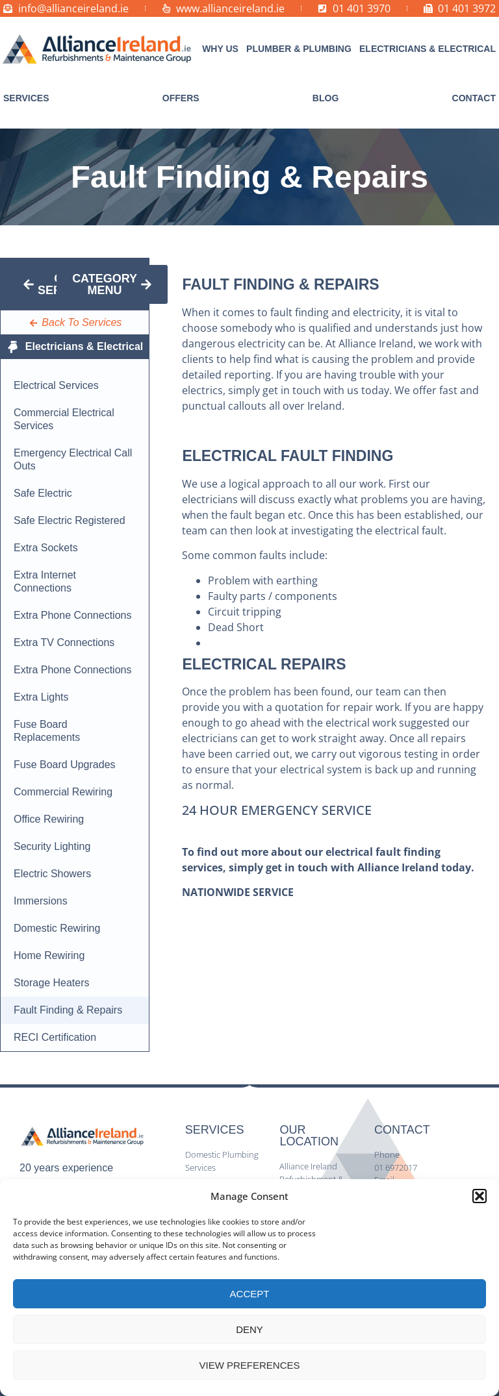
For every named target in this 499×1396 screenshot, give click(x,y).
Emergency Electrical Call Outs (73, 459)
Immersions (41, 900)
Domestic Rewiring (57, 928)
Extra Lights (41, 697)
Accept (250, 1293)
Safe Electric (43, 493)
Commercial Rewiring (63, 791)
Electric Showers (52, 873)
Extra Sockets (46, 547)
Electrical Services (56, 385)
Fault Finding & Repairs (68, 1010)
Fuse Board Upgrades (65, 764)
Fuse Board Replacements (47, 731)
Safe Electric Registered (69, 520)
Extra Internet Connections (45, 581)
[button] (479, 1196)
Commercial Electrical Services (64, 419)
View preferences (249, 1365)
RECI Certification (55, 1037)
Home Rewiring (49, 955)
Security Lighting (52, 846)
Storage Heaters (52, 982)
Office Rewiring (49, 819)
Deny (249, 1329)
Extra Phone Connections (72, 615)
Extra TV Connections (64, 642)
